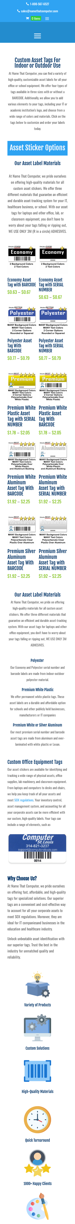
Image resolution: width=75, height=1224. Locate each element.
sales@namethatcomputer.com (39, 11)
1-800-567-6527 (39, 4)
